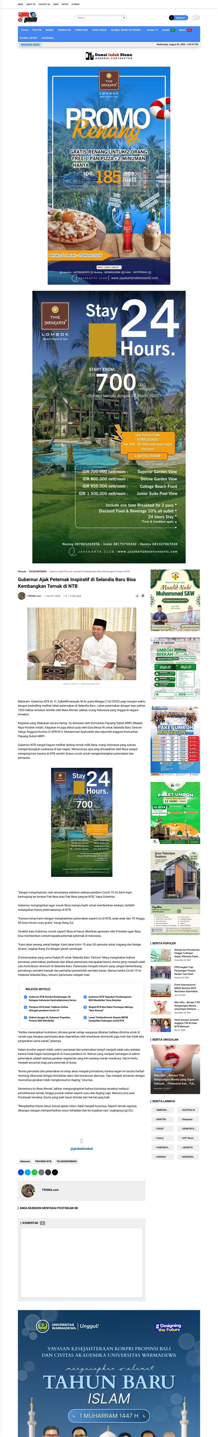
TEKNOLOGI (64, 30)
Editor (65, 4)
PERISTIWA (81, 30)
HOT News (187, 1138)
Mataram (24, 1161)
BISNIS (49, 30)
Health (168, 30)
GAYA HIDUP (99, 30)
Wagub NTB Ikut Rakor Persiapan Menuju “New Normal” (111, 1009)
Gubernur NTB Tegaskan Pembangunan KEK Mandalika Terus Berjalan (110, 998)
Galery (160, 1138)
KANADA (161, 1156)
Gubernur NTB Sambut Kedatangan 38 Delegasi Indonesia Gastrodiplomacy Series (52, 998)
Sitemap (76, 4)
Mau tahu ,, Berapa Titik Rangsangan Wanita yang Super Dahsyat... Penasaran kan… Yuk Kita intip (187, 1006)
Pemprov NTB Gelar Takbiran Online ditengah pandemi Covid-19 (48, 1009)
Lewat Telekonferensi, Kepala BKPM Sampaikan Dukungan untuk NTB (108, 1019)
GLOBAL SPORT (29, 38)
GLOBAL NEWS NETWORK (125, 30)
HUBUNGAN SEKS (165, 1147)
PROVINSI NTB (43, 1161)
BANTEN (161, 1119)
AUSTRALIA (188, 1110)
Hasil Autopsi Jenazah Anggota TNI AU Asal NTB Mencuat (186, 1023)
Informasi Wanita (164, 1069)
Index (56, 4)
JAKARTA (187, 1147)
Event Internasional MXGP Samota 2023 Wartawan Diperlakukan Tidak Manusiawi (187, 988)
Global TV (152, 30)
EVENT (160, 1128)
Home (24, 30)
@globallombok (82, 1149)
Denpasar (187, 1119)
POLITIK (37, 30)
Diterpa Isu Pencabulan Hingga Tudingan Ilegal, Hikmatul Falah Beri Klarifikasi (187, 953)
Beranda (22, 571)
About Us (30, 4)
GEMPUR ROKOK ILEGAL (190, 1128)
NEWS (20, 4)
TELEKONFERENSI (38, 571)
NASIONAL (48, 38)
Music (185, 30)
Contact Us (44, 4)
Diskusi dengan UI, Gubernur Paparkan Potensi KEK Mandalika (49, 1019)
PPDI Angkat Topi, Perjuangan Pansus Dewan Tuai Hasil (185, 970)
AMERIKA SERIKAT (165, 1110)
